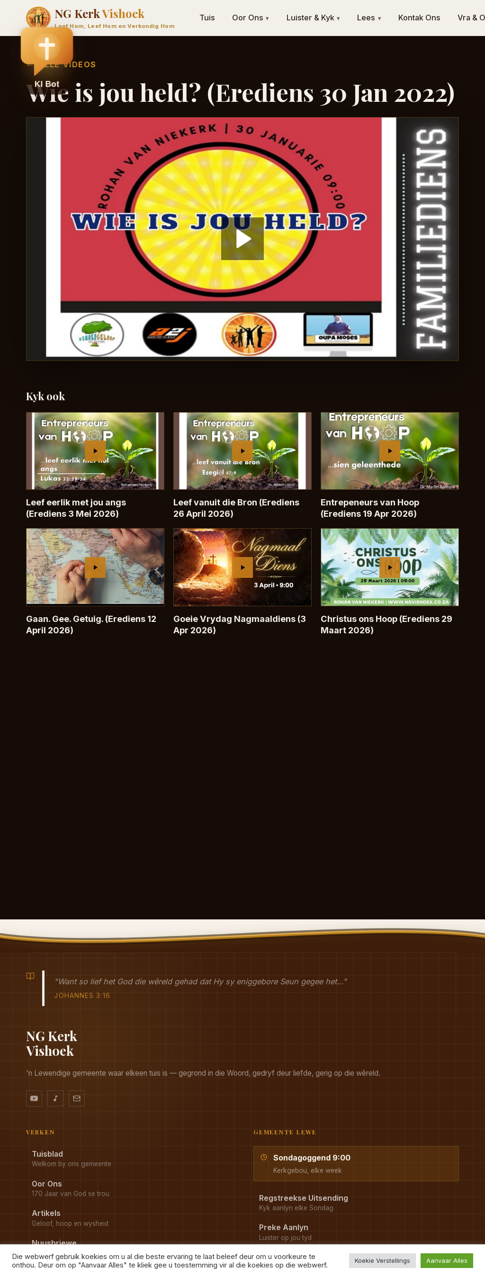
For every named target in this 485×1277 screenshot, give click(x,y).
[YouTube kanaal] (34, 1098)
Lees (369, 17)
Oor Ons (250, 17)
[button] (47, 52)
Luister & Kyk (314, 17)
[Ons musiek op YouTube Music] (55, 1098)
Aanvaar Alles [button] (446, 1260)
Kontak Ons (419, 17)
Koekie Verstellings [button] (382, 1260)
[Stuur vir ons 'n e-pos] (77, 1098)
